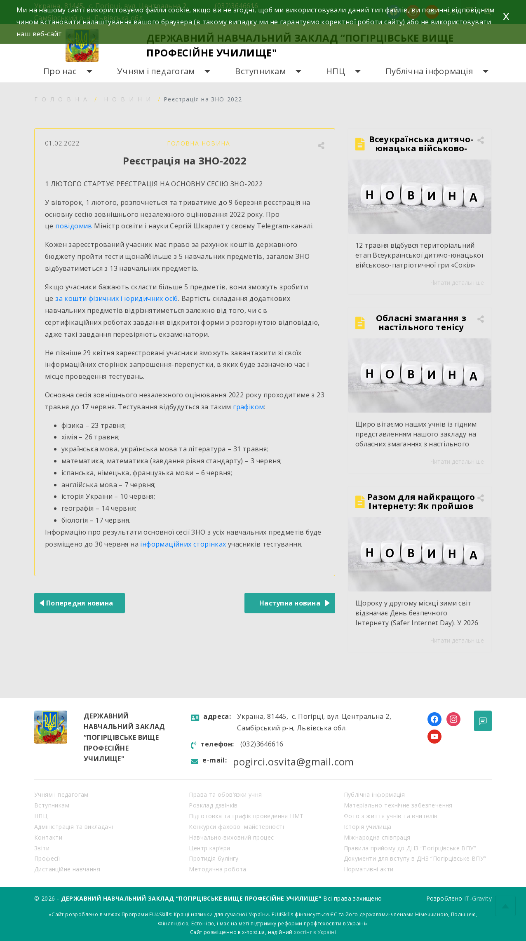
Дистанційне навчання (67, 869)
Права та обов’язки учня (225, 794)
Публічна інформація (429, 71)
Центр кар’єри (209, 848)
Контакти (48, 837)
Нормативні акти (369, 869)
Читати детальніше (457, 282)
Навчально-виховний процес (231, 837)
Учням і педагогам (156, 71)
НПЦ (335, 71)
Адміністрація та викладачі (73, 827)
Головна (62, 99)
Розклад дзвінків (213, 805)
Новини (129, 99)
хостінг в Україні (315, 932)
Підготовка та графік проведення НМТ (246, 816)
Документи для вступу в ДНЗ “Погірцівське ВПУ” (415, 858)
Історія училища (368, 827)
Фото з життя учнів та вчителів (391, 816)
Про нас (60, 71)
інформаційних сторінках (183, 544)
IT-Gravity (478, 898)
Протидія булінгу (213, 858)
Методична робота (217, 869)
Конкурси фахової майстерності (236, 827)
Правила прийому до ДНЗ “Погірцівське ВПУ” (410, 848)
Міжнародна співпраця (377, 837)
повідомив (73, 225)
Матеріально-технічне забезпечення (398, 805)
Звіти (41, 848)
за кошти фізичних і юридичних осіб (116, 298)
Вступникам (260, 71)
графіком (248, 406)
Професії (47, 858)
